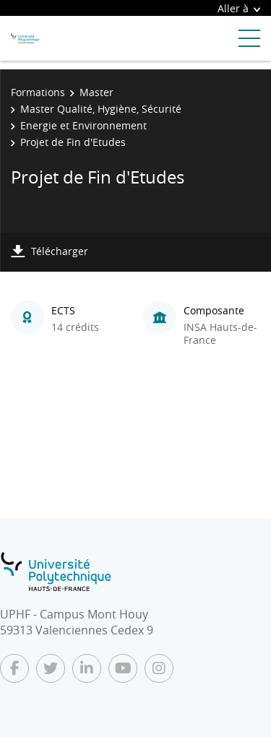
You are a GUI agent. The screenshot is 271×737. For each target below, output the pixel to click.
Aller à (239, 8)
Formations (38, 92)
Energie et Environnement (83, 125)
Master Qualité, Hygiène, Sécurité (100, 109)
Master (96, 92)
